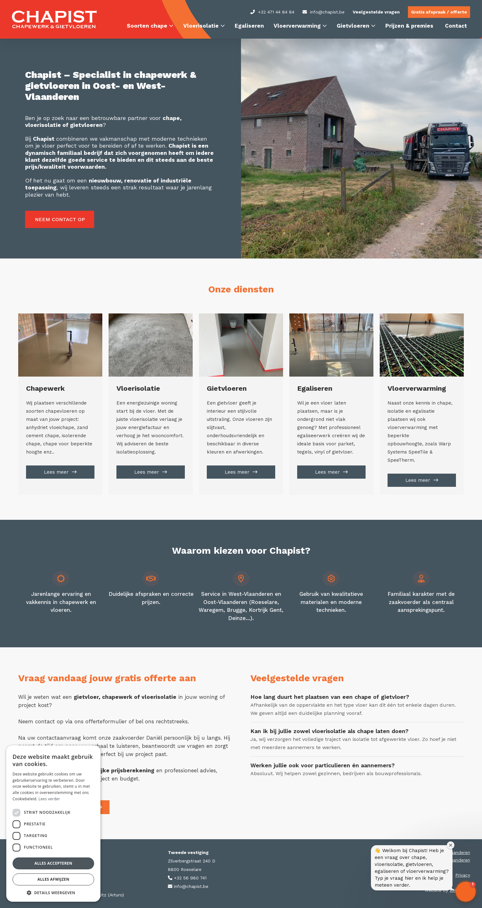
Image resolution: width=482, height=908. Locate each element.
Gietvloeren (353, 26)
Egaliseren (249, 26)
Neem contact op (60, 219)
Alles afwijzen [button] (53, 879)
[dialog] (53, 823)
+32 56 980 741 (187, 877)
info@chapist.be (324, 11)
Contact (456, 26)
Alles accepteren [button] (53, 863)
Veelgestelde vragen (376, 11)
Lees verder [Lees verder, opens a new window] (49, 799)
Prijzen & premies (409, 26)
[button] (466, 892)
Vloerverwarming (297, 26)
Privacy (462, 875)
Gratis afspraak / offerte (439, 11)
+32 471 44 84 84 (272, 11)
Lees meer (56, 472)
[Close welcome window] (450, 845)
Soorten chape (147, 26)
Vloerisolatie (201, 26)
